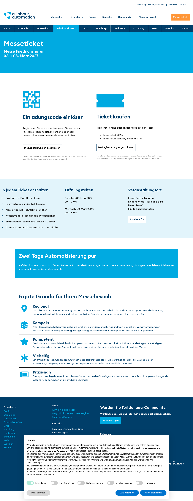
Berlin (7, 28)
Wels (154, 28)
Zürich (185, 28)
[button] (43, 148)
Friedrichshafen (66, 28)
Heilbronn (119, 28)
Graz (85, 28)
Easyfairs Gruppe (62, 417)
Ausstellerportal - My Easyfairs (150, 4)
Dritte (90, 454)
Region (85, 413)
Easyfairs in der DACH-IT (66, 413)
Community (125, 16)
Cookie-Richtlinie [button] (87, 451)
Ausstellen (58, 16)
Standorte (77, 16)
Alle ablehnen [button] (127, 492)
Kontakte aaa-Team (63, 410)
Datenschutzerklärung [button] (113, 445)
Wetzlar (169, 28)
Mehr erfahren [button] (38, 492)
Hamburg (101, 28)
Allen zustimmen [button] (153, 492)
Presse (92, 16)
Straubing (138, 28)
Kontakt (107, 16)
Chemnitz (23, 28)
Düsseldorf (43, 28)
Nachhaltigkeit (147, 16)
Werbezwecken (34, 460)
